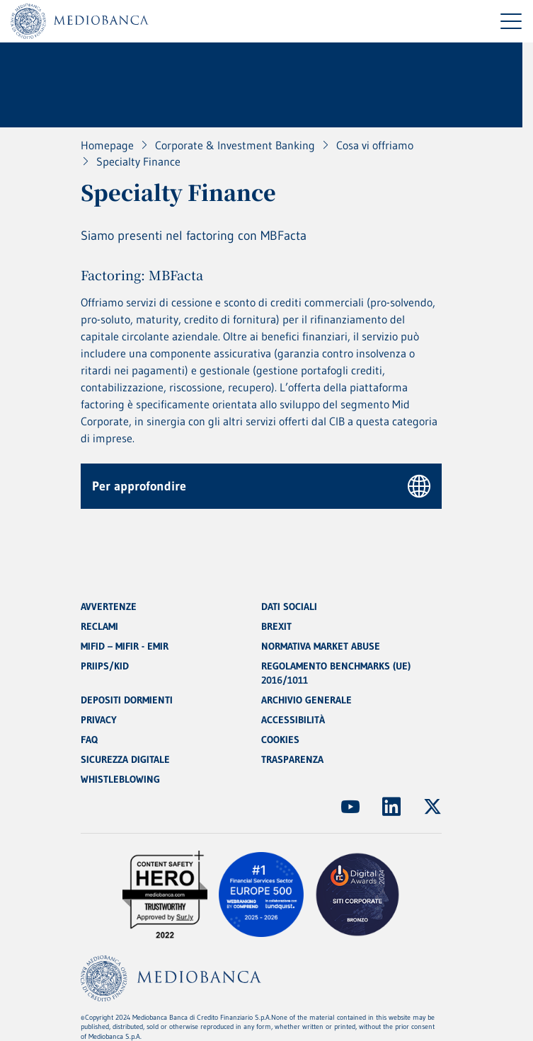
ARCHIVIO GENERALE (306, 700)
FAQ (89, 739)
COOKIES (280, 739)
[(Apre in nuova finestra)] (350, 807)
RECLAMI (99, 626)
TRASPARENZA (292, 759)
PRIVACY (99, 719)
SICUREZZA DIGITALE (125, 759)
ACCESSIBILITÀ (293, 719)
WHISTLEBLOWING (120, 779)
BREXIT (276, 626)
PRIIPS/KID (105, 666)
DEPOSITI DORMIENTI (127, 700)
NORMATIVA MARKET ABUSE (320, 646)
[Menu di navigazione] (511, 21)
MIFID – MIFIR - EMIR (124, 646)
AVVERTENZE (109, 606)
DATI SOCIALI (289, 606)
